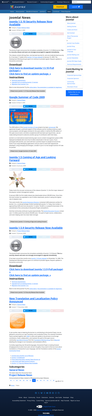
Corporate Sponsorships (74, 75)
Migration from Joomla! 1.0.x (20, 84)
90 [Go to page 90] (40, 380)
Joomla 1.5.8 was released (39, 258)
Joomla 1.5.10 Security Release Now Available (30, 23)
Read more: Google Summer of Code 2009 (23, 151)
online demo (33, 87)
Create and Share (72, 30)
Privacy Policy (31, 400)
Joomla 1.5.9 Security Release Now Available (36, 227)
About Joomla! (20, 11)
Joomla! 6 (42, 11)
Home (12, 11)
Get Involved (71, 33)
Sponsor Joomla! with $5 (52, 400)
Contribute (56, 11)
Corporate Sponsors (73, 78)
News (49, 11)
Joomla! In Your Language (71, 50)
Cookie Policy (40, 400)
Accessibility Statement (19, 400)
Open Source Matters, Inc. (44, 410)
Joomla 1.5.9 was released (35, 57)
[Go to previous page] (13, 380)
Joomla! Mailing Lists (73, 55)
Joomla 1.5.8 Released (18, 357)
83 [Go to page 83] (17, 380)
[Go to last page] (53, 380)
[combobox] (81, 1)
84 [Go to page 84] (20, 380)
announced (52, 127)
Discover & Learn (32, 2)
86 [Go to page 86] (27, 380)
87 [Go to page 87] (30, 380)
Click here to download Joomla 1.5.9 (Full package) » (36, 270)
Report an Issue (75, 400)
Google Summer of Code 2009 (27, 97)
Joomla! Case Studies (73, 43)
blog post (57, 340)
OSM (27, 336)
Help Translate (65, 400)
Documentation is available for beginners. (49, 87)
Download (60, 7)
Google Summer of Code (30, 127)
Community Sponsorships (71, 82)
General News (21, 100)
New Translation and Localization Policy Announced (33, 300)
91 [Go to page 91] (44, 380)
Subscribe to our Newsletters (74, 93)
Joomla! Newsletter (72, 58)
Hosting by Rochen (46, 415)
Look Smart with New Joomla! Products (23, 361)
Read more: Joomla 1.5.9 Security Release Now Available (27, 292)
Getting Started (71, 26)
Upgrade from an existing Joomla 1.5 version (25, 82)
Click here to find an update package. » (30, 73)
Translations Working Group (42, 340)
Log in (46, 402)
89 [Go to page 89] (37, 380)
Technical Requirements (74, 64)
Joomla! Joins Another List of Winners (23, 356)
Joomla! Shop (71, 46)
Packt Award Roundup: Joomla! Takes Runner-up (26, 359)
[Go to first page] (11, 380)
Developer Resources (63, 2)
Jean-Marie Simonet (22, 340)
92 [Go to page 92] (47, 380)
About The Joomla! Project (72, 37)
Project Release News (23, 28)
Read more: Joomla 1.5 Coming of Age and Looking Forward (28, 222)
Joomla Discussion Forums (51, 211)
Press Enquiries (65, 11)
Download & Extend (18, 2)
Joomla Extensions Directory (31, 202)
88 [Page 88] (34, 380)
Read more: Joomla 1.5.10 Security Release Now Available (27, 91)
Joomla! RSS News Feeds (74, 61)
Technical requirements (19, 80)
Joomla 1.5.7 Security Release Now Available (25, 363)
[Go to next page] (50, 380)
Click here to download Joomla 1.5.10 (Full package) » (31, 69)
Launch (76, 7)
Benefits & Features (32, 11)
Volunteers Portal (72, 87)
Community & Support (47, 2)
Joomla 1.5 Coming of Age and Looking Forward (32, 158)
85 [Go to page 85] (23, 380)
